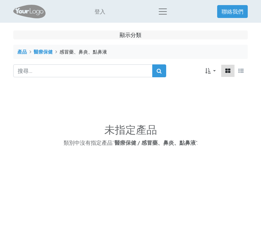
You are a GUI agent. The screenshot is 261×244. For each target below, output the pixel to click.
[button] (210, 72)
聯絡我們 (232, 12)
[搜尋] (159, 72)
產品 (22, 53)
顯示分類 (130, 36)
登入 (99, 12)
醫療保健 (43, 53)
